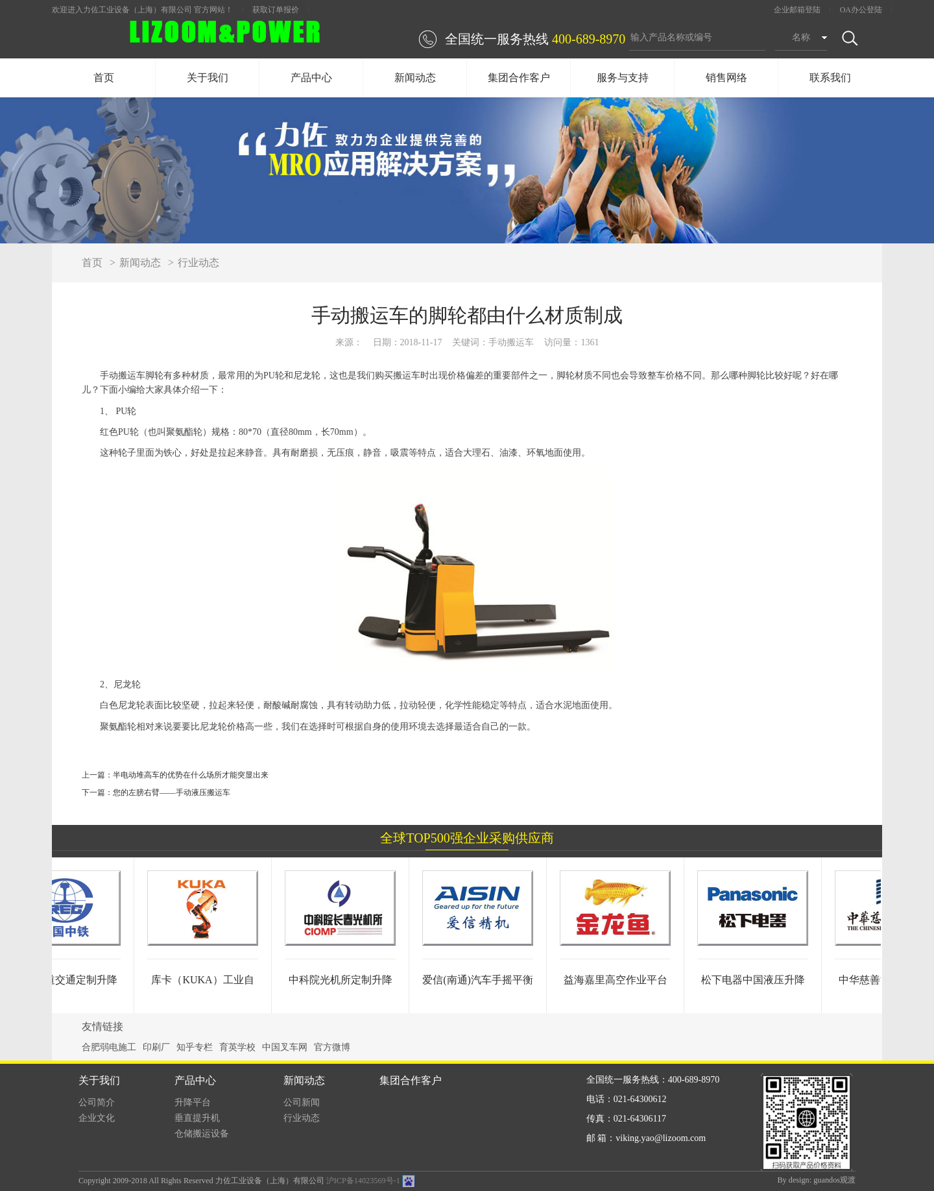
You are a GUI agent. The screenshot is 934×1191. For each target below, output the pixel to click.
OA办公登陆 (861, 9)
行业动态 (198, 262)
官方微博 (332, 1047)
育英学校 (237, 1047)
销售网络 (726, 77)
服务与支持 (623, 77)
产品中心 (311, 77)
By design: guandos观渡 (816, 1180)
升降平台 (192, 1102)
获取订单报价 (275, 9)
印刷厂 (156, 1047)
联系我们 (830, 77)
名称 (801, 37)
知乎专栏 (194, 1047)
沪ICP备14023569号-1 (363, 1180)
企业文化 (96, 1118)
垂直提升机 (197, 1118)
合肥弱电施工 (109, 1047)
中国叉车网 (284, 1047)
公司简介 (96, 1102)
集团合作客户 (519, 77)
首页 (103, 77)
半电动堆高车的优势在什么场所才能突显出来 (191, 775)
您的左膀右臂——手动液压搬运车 (171, 792)
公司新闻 (301, 1102)
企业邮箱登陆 (797, 9)
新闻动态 (415, 77)
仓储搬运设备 (201, 1133)
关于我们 (207, 77)
